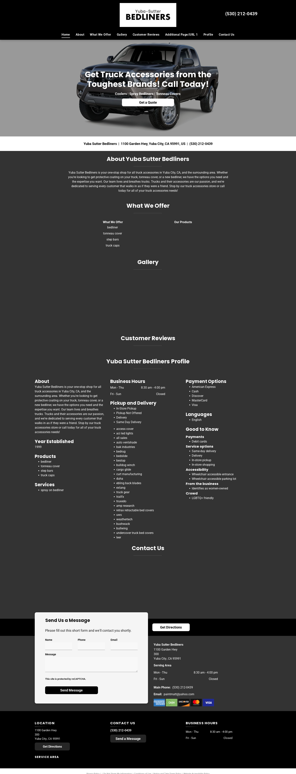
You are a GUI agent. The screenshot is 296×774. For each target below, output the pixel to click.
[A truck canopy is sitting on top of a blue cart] (204, 299)
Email (114, 639)
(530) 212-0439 (241, 13)
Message (50, 654)
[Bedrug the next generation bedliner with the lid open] (92, 299)
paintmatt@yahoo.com (179, 694)
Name (48, 639)
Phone (82, 639)
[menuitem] (66, 34)
